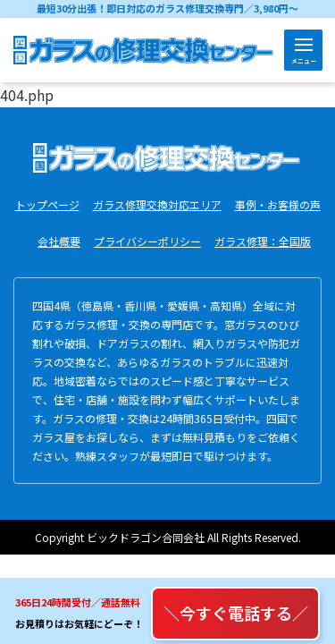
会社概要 (59, 241)
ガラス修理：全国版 (262, 241)
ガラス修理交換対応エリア (157, 204)
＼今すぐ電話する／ (235, 612)
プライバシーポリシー (147, 241)
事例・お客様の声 (278, 204)
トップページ (47, 204)
